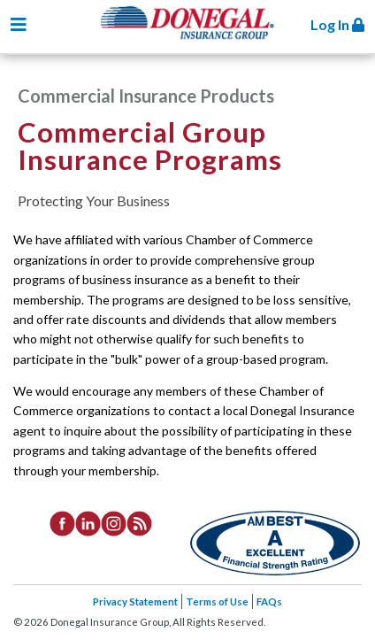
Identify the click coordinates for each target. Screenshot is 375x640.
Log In (337, 24)
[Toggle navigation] (18, 24)
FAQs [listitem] (269, 601)
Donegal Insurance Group (196, 36)
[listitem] (62, 522)
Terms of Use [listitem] (217, 601)
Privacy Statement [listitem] (135, 601)
